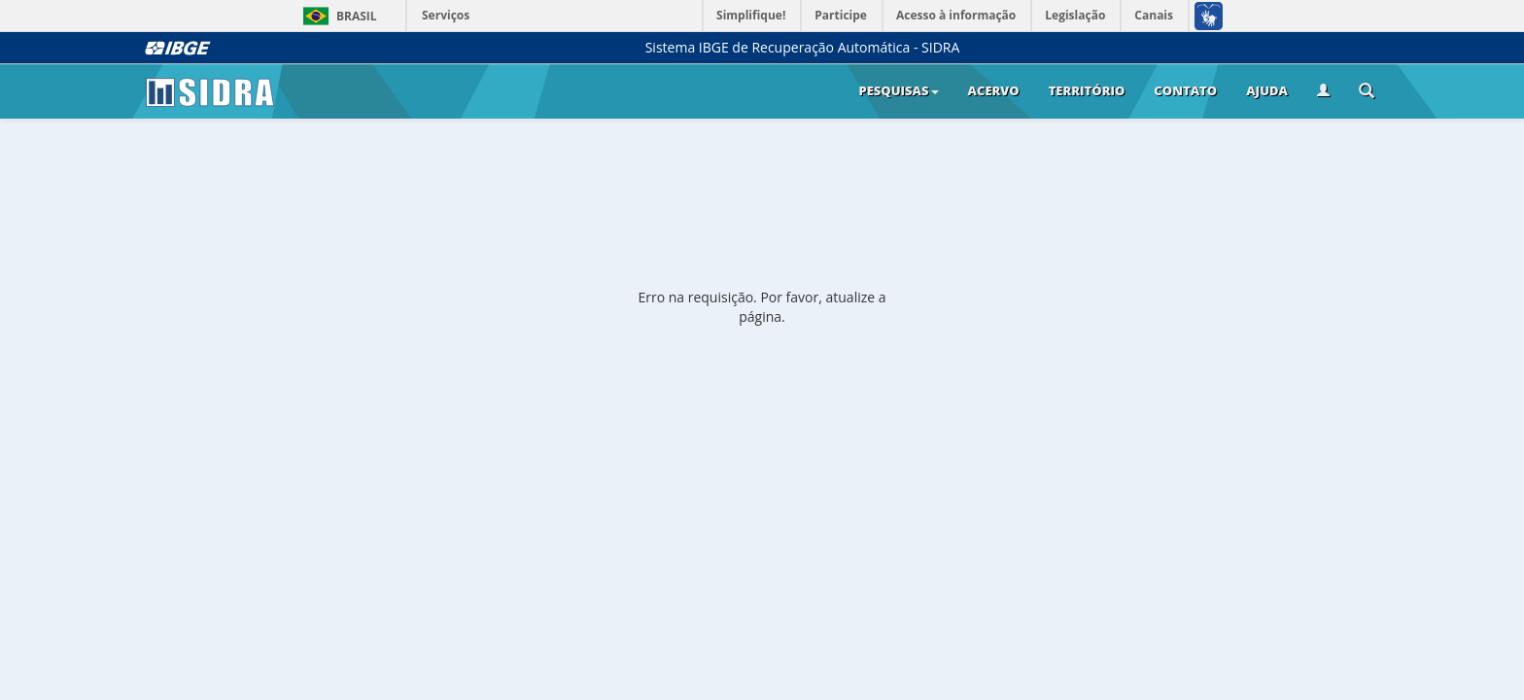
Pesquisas (898, 90)
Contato (1185, 90)
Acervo (994, 90)
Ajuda (1267, 90)
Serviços (445, 15)
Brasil (336, 16)
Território (1087, 90)
